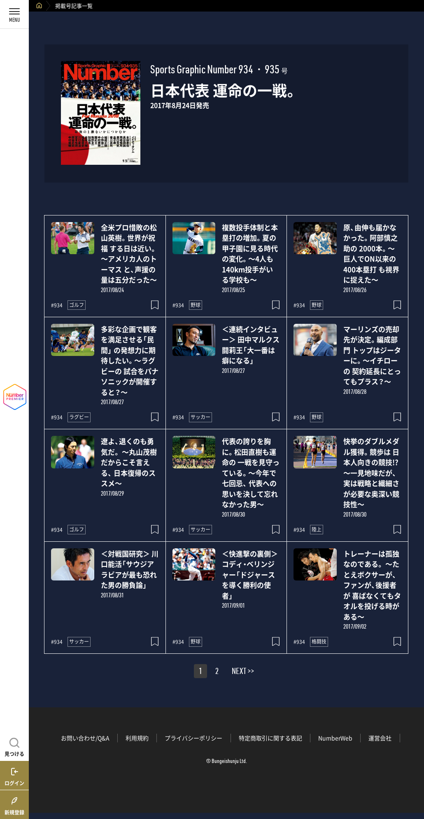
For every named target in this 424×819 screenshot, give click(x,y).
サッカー (200, 417)
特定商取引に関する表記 (270, 738)
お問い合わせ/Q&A (85, 738)
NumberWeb (335, 738)
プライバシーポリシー (193, 738)
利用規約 (137, 738)
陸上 (316, 529)
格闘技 (319, 641)
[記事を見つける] (14, 746)
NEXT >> (243, 672)
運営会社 (379, 738)
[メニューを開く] (14, 14)
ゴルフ (76, 305)
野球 (195, 305)
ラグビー (79, 417)
